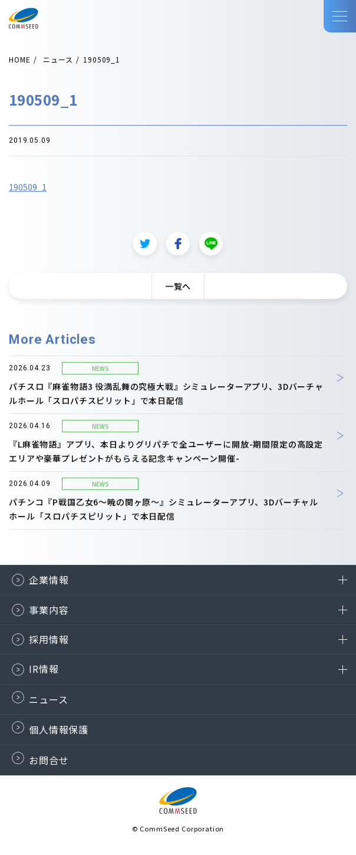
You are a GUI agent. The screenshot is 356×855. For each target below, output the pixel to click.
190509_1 (28, 193)
